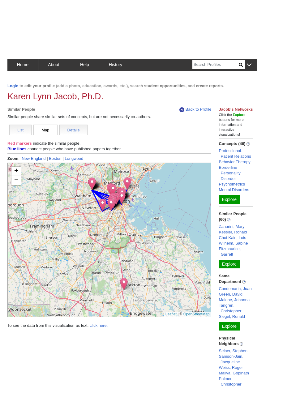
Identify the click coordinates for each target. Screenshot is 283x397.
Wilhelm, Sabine (233, 243)
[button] (249, 65)
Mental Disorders (234, 189)
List (20, 130)
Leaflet (171, 314)
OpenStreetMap (196, 314)
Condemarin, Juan (235, 288)
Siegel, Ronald (232, 316)
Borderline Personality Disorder (229, 173)
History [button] (115, 64)
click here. (99, 325)
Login (12, 85)
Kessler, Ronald (233, 232)
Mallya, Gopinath (234, 373)
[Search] (215, 64)
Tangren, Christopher (230, 308)
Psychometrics (232, 184)
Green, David (230, 294)
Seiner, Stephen (233, 350)
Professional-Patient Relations (235, 153)
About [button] (53, 64)
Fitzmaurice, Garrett (230, 251)
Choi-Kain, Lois (232, 237)
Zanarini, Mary (231, 226)
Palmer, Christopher (230, 381)
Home (22, 64)
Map (45, 130)
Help (84, 64)
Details (73, 130)
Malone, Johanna (234, 299)
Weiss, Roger (231, 367)
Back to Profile (195, 109)
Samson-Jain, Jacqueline (231, 359)
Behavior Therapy (234, 162)
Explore (229, 199)
